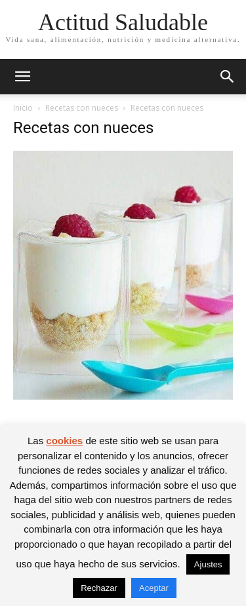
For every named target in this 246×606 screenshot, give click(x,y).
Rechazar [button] (99, 588)
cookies (64, 440)
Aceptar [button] (154, 588)
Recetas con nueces (81, 107)
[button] (22, 76)
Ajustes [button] (208, 564)
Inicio (23, 107)
